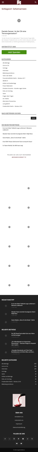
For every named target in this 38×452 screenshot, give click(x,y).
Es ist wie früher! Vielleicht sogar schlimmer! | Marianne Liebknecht (17, 129)
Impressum (19, 424)
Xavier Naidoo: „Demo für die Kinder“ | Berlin (14, 137)
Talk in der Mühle (7, 75)
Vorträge (5, 68)
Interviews (5, 70)
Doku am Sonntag (7, 91)
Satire (4, 93)
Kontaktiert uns (19, 416)
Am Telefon (6, 98)
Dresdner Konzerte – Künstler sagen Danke (14, 88)
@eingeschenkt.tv (19, 157)
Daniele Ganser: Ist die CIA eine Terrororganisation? (14, 32)
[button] (3, 2)
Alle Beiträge (6, 63)
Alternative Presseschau (9, 101)
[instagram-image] (9, 168)
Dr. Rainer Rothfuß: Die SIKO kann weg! (13, 145)
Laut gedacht (6, 104)
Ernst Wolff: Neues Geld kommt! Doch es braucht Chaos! (17, 141)
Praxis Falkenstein (8, 86)
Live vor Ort (6, 65)
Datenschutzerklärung (19, 427)
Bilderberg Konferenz (8, 73)
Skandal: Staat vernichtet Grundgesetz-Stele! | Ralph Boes (18, 133)
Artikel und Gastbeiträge (9, 83)
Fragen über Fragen (8, 96)
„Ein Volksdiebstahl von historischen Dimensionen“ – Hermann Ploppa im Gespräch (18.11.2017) (23, 343)
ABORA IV (5, 81)
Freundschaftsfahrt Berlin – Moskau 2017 (14, 78)
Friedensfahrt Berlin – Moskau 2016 (12, 106)
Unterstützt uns (19, 420)
